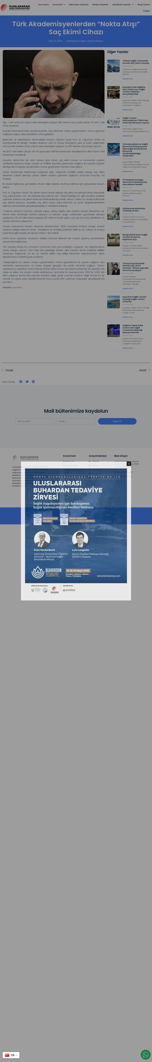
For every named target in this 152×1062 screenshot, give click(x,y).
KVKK (65, 495)
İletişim (146, 11)
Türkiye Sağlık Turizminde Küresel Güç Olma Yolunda (136, 61)
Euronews (17, 287)
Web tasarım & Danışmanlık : (76, 513)
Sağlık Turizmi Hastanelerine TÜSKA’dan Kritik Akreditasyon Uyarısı (136, 120)
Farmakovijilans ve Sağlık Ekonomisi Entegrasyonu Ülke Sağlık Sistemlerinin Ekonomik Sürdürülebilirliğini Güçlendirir (135, 150)
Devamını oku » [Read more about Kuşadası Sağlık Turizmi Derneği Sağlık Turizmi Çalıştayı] (128, 317)
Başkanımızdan (70, 465)
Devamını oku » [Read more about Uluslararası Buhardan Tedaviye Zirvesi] (128, 226)
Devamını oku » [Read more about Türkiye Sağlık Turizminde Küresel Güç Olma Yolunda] (128, 79)
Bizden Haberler (100, 4)
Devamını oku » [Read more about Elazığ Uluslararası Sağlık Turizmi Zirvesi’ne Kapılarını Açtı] (128, 255)
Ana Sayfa (43, 4)
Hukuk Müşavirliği (71, 487)
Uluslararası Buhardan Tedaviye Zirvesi (134, 209)
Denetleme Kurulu (71, 483)
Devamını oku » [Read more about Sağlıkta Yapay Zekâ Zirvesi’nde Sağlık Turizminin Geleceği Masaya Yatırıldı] (128, 348)
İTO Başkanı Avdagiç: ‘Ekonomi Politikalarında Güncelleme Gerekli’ (135, 182)
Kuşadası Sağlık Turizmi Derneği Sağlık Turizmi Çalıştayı (134, 299)
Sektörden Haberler (79, 4)
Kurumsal (59, 4)
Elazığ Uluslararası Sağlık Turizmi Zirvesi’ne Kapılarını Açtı (135, 237)
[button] (21, 381)
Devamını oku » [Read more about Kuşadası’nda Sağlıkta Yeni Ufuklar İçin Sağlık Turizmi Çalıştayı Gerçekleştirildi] (128, 110)
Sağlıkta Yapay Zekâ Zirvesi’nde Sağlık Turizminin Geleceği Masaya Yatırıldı (133, 329)
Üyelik (66, 491)
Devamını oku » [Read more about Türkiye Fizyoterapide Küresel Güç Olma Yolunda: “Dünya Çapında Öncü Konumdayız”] (128, 289)
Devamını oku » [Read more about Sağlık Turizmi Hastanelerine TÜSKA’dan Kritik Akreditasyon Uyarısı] (128, 136)
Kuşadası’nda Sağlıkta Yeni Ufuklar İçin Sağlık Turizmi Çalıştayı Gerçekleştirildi (134, 90)
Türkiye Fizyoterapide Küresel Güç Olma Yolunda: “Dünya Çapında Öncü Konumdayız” (135, 267)
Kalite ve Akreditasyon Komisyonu (74, 477)
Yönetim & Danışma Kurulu (72, 471)
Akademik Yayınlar (123, 4)
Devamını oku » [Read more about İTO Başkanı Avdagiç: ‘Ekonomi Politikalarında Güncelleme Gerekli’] (128, 200)
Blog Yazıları (144, 4)
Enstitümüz (68, 461)
